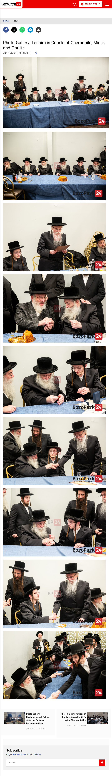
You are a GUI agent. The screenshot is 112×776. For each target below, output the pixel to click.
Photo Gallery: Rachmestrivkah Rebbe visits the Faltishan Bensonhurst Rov (37, 718)
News (16, 21)
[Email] (56, 763)
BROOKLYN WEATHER (42, 12)
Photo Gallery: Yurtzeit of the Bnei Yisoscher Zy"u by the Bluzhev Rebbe (73, 717)
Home (6, 21)
